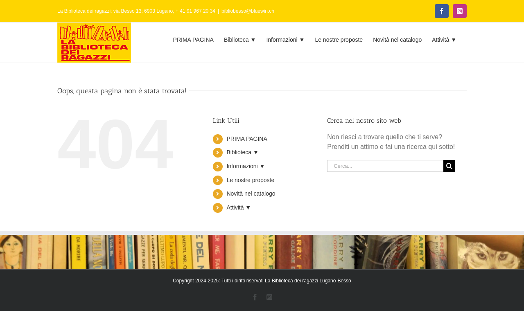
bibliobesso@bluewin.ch (247, 11)
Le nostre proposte (250, 180)
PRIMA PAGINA (246, 138)
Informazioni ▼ (245, 166)
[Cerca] (449, 166)
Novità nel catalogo (250, 193)
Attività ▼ (238, 207)
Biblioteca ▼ (242, 152)
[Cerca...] (385, 166)
